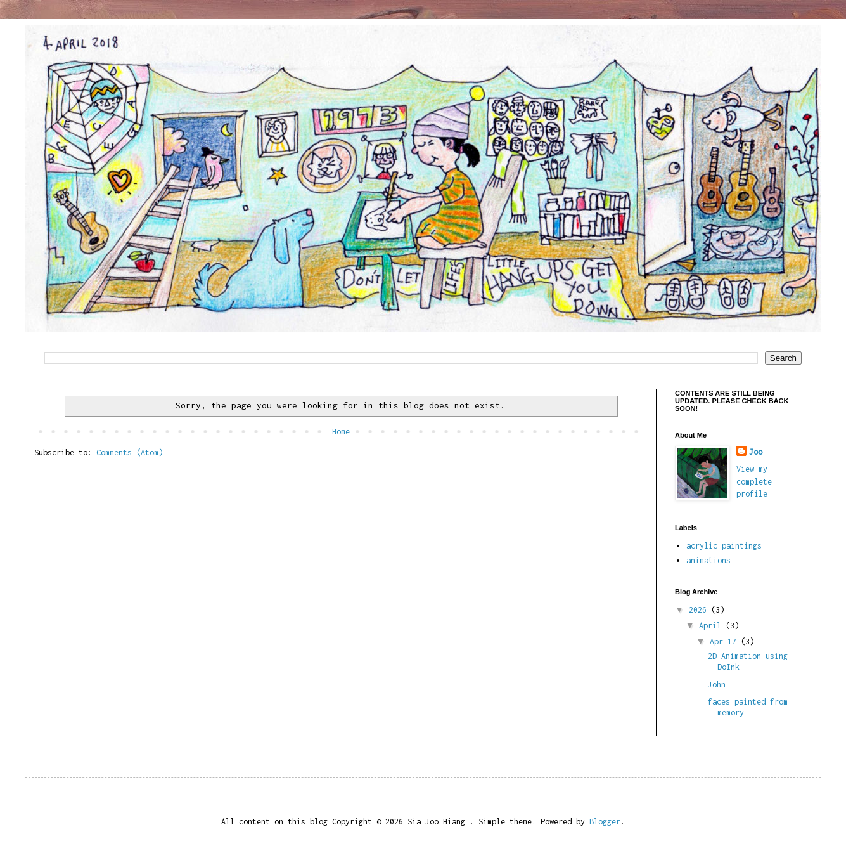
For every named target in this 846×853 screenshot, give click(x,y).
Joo (755, 452)
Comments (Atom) (129, 452)
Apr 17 (725, 641)
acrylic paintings (724, 545)
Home (341, 431)
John (717, 684)
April (712, 625)
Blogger (604, 821)
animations (708, 560)
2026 (700, 610)
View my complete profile (754, 481)
